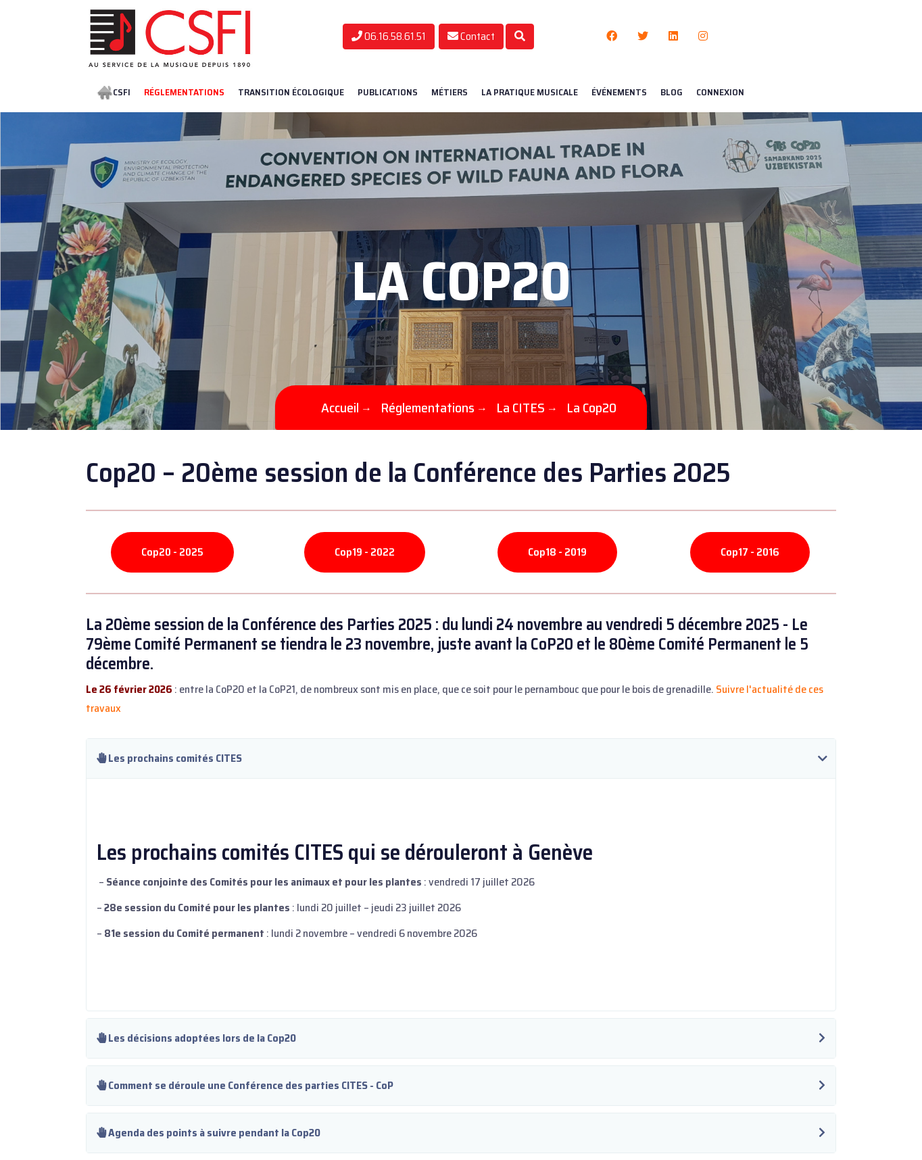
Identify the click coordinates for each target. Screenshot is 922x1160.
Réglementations (184, 91)
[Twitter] (642, 36)
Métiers (449, 91)
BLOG (671, 91)
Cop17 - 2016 (750, 551)
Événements (619, 91)
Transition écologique (291, 91)
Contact (471, 36)
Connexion (720, 91)
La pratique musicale (529, 91)
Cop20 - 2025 (172, 551)
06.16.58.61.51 (388, 36)
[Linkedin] (673, 36)
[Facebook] (611, 36)
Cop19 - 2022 (365, 551)
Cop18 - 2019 (557, 551)
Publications (388, 91)
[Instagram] (703, 36)
